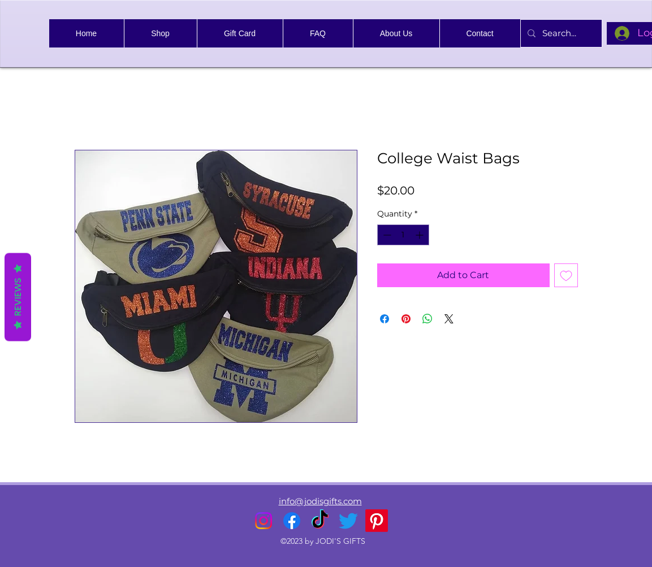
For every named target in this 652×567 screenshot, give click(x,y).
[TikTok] (320, 520)
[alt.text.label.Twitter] (348, 520)
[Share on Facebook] (384, 319)
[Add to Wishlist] (566, 275)
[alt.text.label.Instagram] (263, 520)
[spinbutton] (403, 235)
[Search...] (560, 33)
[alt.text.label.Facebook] (291, 520)
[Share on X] (449, 319)
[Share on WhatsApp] (427, 319)
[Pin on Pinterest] (406, 319)
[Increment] (420, 235)
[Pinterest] (376, 520)
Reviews (17, 297)
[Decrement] (386, 235)
